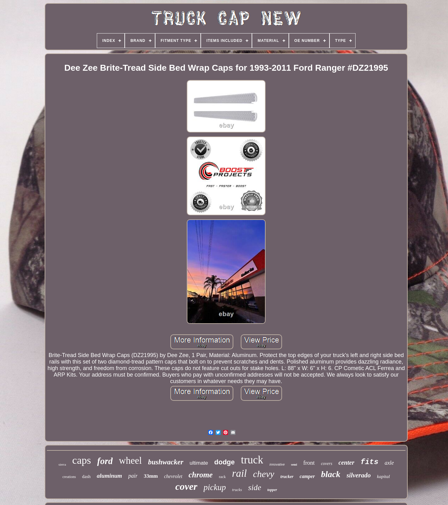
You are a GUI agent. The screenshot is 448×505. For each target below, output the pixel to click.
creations (69, 477)
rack (222, 476)
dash (86, 476)
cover (186, 486)
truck (252, 460)
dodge (224, 462)
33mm (151, 476)
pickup (215, 487)
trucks (237, 489)
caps (81, 460)
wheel (130, 460)
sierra (62, 464)
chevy (263, 474)
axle (389, 463)
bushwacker (165, 462)
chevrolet (173, 476)
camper (307, 476)
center (346, 462)
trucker (286, 476)
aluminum (109, 475)
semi (294, 464)
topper (272, 490)
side (254, 487)
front (309, 462)
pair (132, 476)
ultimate (199, 463)
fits (370, 462)
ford (105, 461)
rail (239, 473)
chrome (201, 475)
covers (326, 463)
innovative (277, 464)
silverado (359, 475)
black (330, 474)
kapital (383, 476)
